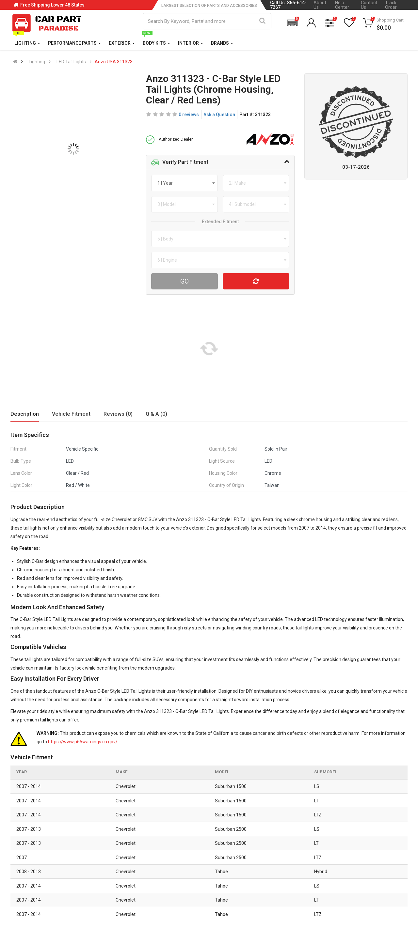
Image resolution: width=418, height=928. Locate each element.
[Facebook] (322, 886)
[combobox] (184, 183)
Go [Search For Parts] (184, 281)
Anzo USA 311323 (114, 61)
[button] (292, 23)
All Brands (258, 818)
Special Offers (263, 845)
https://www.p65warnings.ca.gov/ (83, 741)
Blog (184, 832)
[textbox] (167, 183)
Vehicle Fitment (71, 414)
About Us (320, 4)
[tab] (220, 162)
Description (24, 414)
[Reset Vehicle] (256, 281)
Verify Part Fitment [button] (179, 162)
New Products (263, 832)
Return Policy (126, 859)
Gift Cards (259, 873)
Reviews (189, 859)
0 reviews (189, 114)
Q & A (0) (156, 414)
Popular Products (266, 859)
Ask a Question (219, 114)
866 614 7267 (38, 834)
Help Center (342, 4)
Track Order (391, 4)
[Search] (262, 21)
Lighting (37, 61)
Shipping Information (134, 845)
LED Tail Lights (71, 61)
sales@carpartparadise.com (54, 851)
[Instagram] (339, 886)
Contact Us (369, 4)
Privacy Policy (194, 845)
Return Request (128, 873)
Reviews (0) (118, 414)
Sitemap (189, 873)
